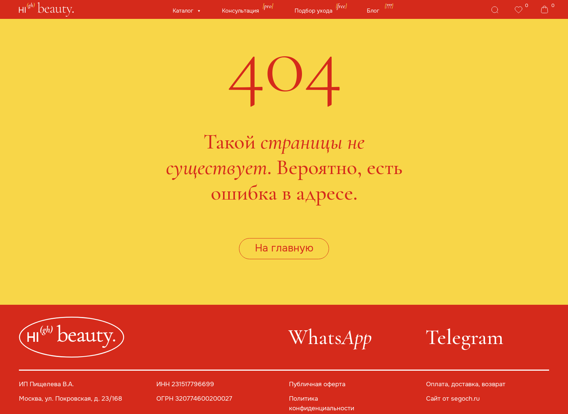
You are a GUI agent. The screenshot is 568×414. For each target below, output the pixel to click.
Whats (330, 337)
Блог (373, 10)
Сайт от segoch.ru (453, 399)
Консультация (240, 10)
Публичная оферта (317, 384)
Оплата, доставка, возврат (465, 384)
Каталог (184, 10)
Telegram (464, 337)
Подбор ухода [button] (313, 10)
